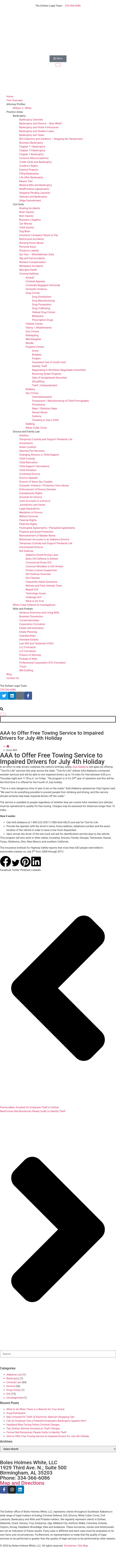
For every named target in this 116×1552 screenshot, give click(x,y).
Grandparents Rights (30, 493)
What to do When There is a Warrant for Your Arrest (35, 1409)
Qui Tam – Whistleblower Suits (36, 254)
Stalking (30, 423)
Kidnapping (32, 335)
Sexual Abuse (39, 412)
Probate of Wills (28, 658)
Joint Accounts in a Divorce (34, 500)
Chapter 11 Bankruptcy (32, 146)
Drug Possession (41, 304)
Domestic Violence (36, 289)
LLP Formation (27, 651)
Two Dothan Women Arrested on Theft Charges (33, 1428)
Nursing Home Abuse (31, 242)
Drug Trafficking (41, 308)
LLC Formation (27, 647)
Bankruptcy (19, 115)
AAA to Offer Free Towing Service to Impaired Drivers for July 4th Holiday (47, 1436)
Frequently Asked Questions (41, 581)
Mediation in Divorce (30, 512)
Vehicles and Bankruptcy (33, 196)
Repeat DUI (32, 589)
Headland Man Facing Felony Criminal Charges (32, 1424)
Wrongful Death (28, 269)
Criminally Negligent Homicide (43, 285)
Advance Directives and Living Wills (39, 612)
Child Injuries (26, 227)
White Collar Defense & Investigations (34, 604)
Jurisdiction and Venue (32, 504)
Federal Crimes (34, 323)
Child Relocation (28, 462)
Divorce (10, 1386)
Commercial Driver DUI (38, 562)
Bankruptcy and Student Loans (36, 131)
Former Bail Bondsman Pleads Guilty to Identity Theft (36, 1432)
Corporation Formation (32, 624)
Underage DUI (33, 597)
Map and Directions (22, 1483)
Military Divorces (28, 516)
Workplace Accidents (31, 266)
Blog (9, 674)
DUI (8, 1393)
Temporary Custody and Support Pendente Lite (45, 439)
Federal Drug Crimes (43, 312)
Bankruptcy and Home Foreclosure (38, 127)
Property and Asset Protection (36, 531)
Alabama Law (14, 1374)
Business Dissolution (31, 616)
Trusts (22, 666)
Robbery (30, 389)
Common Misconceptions (34, 158)
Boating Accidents (29, 208)
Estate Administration (31, 628)
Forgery (36, 358)
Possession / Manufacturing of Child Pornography (60, 400)
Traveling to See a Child (45, 420)
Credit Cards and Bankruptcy (35, 162)
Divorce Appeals (28, 477)
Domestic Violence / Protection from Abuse (44, 485)
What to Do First (35, 601)
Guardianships (27, 635)
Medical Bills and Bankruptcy (35, 185)
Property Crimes (35, 346)
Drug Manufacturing (43, 300)
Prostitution (38, 404)
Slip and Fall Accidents (32, 258)
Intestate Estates (28, 639)
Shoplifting (38, 381)
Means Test (26, 181)
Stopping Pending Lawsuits (34, 192)
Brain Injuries (26, 212)
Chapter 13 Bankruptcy (32, 150)
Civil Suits (18, 204)
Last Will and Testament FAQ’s (36, 643)
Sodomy (36, 416)
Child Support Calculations (34, 466)
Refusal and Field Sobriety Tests (44, 585)
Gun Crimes (32, 331)
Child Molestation (42, 396)
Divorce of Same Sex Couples (36, 481)
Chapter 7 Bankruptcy (31, 154)
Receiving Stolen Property (46, 373)
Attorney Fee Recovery (32, 450)
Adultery (24, 435)
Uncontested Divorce (31, 547)
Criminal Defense (29, 273)
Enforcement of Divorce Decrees (37, 489)
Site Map (83, 1545)
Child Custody (27, 458)
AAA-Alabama (80, 766)
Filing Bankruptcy (29, 173)
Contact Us (12, 678)
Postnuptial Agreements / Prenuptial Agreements (47, 527)
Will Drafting (26, 670)
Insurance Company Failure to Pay (38, 235)
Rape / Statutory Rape (44, 408)
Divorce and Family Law (26, 431)
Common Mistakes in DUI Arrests (44, 566)
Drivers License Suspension (41, 570)
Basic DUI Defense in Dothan (42, 558)
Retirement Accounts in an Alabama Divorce (44, 539)
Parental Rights (28, 520)
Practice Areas (14, 111)
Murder (30, 343)
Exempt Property (28, 169)
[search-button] (1, 709)
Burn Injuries (26, 215)
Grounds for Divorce (30, 497)
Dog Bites (24, 231)
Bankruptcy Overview (31, 119)
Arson (35, 350)
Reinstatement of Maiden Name (37, 535)
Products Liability (29, 250)
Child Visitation (27, 470)
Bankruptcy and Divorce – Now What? (40, 123)
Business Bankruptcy (31, 142)
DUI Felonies (33, 577)
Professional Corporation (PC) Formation (42, 662)
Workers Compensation (32, 262)
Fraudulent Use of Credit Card (49, 362)
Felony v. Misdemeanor (39, 327)
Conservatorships (29, 620)
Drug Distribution (41, 296)
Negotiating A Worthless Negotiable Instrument (59, 370)
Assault (30, 277)
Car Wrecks (25, 223)
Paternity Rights (28, 524)
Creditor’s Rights (28, 165)
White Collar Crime (36, 427)
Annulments (26, 443)
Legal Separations (29, 508)
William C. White (22, 108)
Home (9, 96)
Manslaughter (33, 339)
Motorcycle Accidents (31, 239)
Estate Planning (28, 631)
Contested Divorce (29, 474)
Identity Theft (39, 366)
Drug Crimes (33, 292)
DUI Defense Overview (38, 574)
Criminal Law (13, 1382)
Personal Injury (27, 246)
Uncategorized (14, 1397)
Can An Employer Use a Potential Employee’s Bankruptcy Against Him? (46, 1420)
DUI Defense (26, 551)
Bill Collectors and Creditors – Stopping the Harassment (51, 138)
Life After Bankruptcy (31, 177)
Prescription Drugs (42, 319)
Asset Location (27, 447)
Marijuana (37, 316)
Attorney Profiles (15, 104)
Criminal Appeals (35, 281)
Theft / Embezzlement (44, 385)
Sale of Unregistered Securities (49, 377)
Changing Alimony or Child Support (39, 454)
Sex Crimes (32, 393)
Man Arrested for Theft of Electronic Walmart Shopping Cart (40, 1416)
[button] (5, 864)
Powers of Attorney (30, 655)
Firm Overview (14, 100)
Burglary (36, 354)
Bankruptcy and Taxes (31, 135)
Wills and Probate (23, 608)
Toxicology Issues (36, 593)
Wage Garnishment (30, 200)
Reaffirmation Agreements (34, 188)
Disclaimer (70, 1545)
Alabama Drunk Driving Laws (42, 554)
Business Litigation (30, 219)
